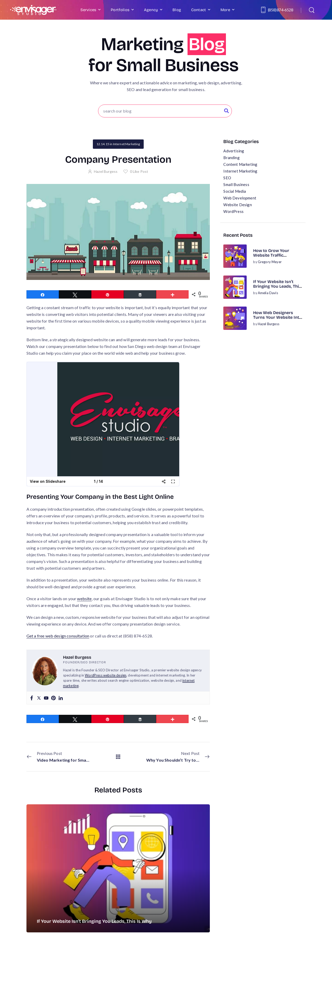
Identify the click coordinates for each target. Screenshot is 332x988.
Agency (151, 10)
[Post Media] (235, 256)
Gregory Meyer (270, 262)
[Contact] (264, 10)
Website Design (237, 204)
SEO (227, 177)
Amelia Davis (268, 293)
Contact (198, 10)
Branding (231, 157)
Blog (176, 10)
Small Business (236, 184)
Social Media (234, 191)
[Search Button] (226, 111)
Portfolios (120, 10)
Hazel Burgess (268, 324)
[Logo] (33, 10)
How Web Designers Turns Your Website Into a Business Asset (277, 317)
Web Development (239, 198)
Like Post (139, 171)
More (225, 10)
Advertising (233, 150)
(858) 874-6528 (280, 10)
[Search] (312, 10)
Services (88, 10)
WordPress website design (105, 675)
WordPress (233, 211)
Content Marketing (240, 164)
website (84, 598)
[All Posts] (118, 756)
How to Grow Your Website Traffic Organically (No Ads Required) (272, 257)
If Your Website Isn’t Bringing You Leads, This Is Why (277, 286)
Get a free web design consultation (57, 635)
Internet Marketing (240, 171)
